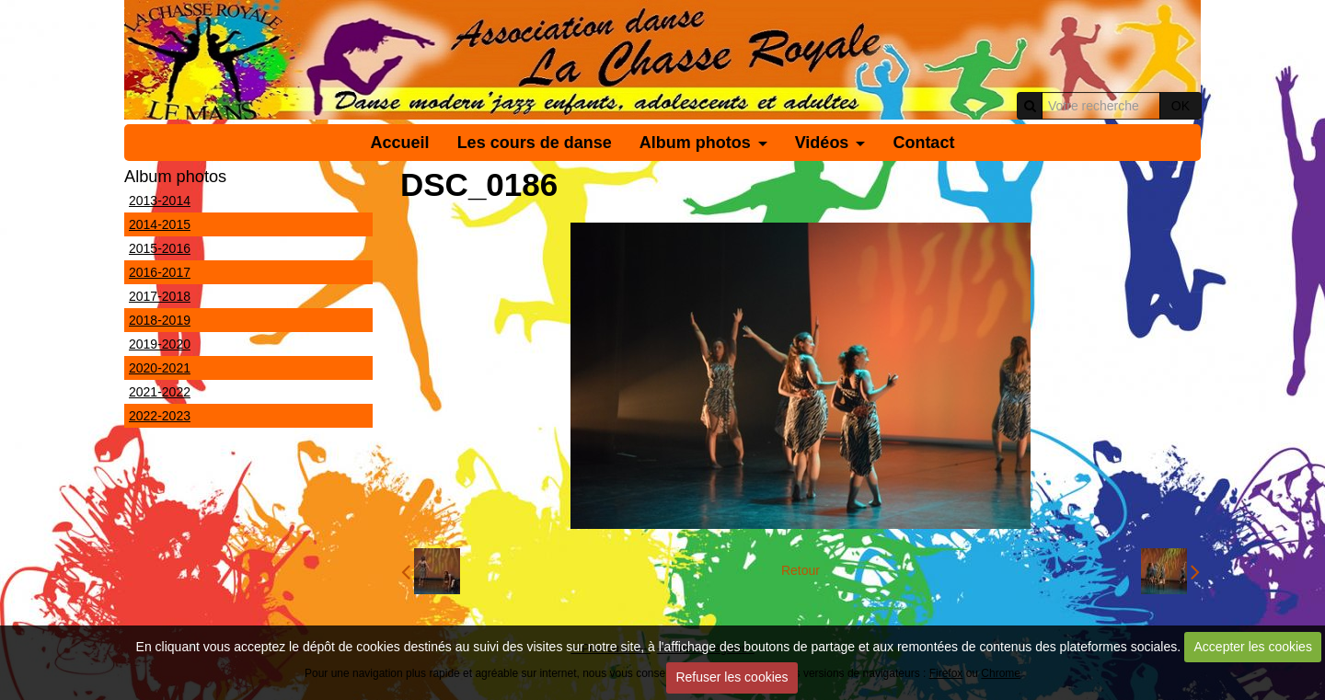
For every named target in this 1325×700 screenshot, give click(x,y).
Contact (923, 142)
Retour (800, 570)
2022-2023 (159, 415)
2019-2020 (159, 344)
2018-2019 (159, 320)
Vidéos (822, 142)
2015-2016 (159, 248)
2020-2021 (159, 368)
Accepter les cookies (1253, 646)
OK (1180, 105)
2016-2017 (159, 272)
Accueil (400, 142)
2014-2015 (159, 224)
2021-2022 (159, 391)
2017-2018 (159, 296)
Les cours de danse (534, 142)
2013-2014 (159, 200)
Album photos (695, 142)
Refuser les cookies (731, 677)
